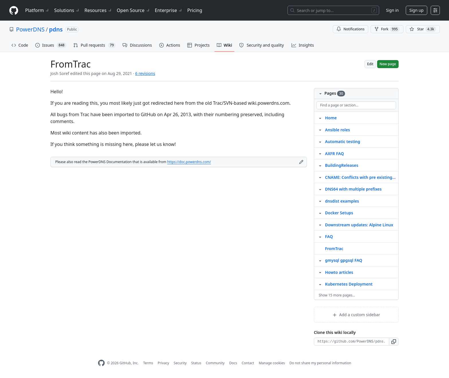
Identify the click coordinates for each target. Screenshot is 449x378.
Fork (387, 29)
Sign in (392, 10)
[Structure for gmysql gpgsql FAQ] (320, 260)
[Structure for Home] (320, 117)
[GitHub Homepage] (101, 363)
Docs (233, 363)
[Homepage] (13, 10)
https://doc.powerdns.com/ (189, 161)
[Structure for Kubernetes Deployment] (320, 283)
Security (180, 363)
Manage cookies (272, 363)
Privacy (163, 363)
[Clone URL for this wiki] (351, 342)
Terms (148, 363)
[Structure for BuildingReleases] (320, 165)
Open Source (133, 10)
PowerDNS (30, 29)
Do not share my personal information (320, 363)
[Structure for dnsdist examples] (320, 200)
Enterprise (169, 10)
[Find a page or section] (356, 105)
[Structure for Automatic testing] (320, 141)
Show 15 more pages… (337, 295)
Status (196, 363)
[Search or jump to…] (333, 10)
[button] (394, 342)
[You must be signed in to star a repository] (423, 29)
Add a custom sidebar (356, 314)
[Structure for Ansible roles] (320, 129)
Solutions (67, 10)
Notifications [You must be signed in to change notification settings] (350, 29)
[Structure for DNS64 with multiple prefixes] (320, 188)
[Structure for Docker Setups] (320, 212)
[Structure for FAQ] (320, 236)
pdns (56, 29)
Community (215, 363)
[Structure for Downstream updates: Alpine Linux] (320, 224)
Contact (248, 363)
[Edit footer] (301, 162)
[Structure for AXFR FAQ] (320, 153)
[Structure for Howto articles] (320, 272)
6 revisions (145, 73)
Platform (37, 10)
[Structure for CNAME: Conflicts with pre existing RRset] (320, 177)
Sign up (416, 10)
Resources (98, 10)
